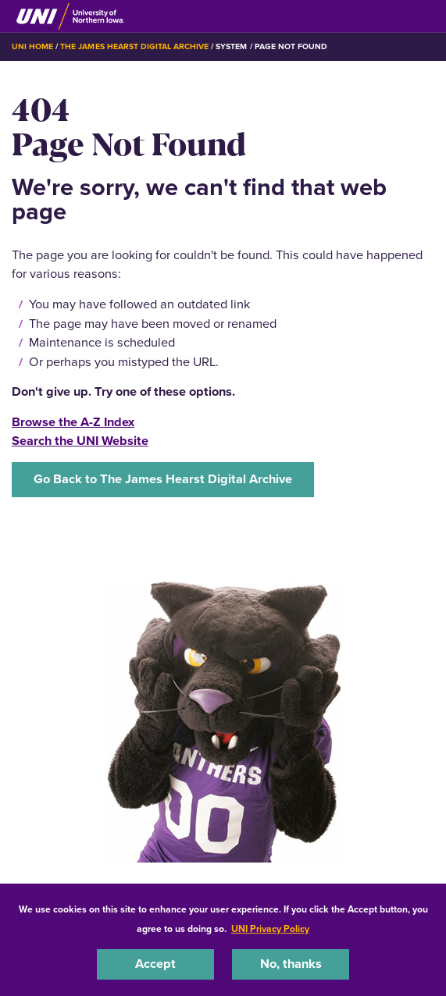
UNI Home (32, 46)
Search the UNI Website (80, 440)
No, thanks (291, 963)
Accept (155, 963)
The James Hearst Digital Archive (134, 46)
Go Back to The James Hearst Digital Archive (163, 479)
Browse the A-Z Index (73, 422)
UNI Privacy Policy (270, 929)
